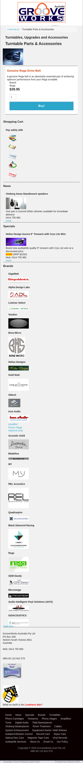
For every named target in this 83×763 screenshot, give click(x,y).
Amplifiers (66, 718)
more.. (9, 220)
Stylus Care (60, 734)
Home (8, 715)
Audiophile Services (15, 741)
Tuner (8, 722)
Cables (58, 726)
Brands (41, 715)
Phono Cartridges (14, 718)
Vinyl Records (60, 737)
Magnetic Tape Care (38, 737)
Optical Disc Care (14, 737)
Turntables (13, 29)
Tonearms (33, 718)
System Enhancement (17, 730)
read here (8, 626)
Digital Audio (21, 722)
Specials (29, 715)
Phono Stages (49, 718)
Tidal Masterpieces (42, 722)
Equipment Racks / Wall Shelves (49, 730)
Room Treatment (41, 726)
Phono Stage (15, 427)
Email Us (48, 741)
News (18, 715)
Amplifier (13, 424)
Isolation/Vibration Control (19, 734)
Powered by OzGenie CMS (67, 762)
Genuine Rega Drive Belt (24, 70)
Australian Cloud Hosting (14, 762)
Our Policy (62, 741)
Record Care (43, 734)
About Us (35, 741)
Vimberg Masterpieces (17, 726)
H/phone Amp (15, 430)
